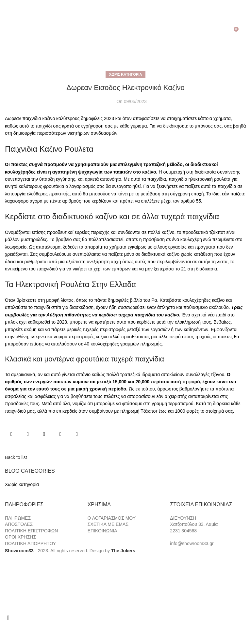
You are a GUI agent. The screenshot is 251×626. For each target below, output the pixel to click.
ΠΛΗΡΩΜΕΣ (18, 518)
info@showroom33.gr (191, 543)
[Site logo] (125, 31)
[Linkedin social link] (60, 434)
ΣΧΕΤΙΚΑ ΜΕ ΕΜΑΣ (108, 524)
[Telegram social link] (76, 434)
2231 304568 (183, 530)
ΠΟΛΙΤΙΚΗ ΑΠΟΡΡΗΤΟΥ (30, 543)
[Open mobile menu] (6, 31)
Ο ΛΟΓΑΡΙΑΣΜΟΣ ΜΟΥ (112, 518)
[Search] (14, 31)
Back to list (16, 457)
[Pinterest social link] (44, 434)
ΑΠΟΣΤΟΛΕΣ (19, 524)
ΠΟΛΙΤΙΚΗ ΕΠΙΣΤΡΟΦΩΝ (31, 530)
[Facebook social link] (11, 434)
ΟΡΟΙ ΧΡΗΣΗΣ (20, 537)
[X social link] (27, 434)
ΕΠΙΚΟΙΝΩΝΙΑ (102, 530)
